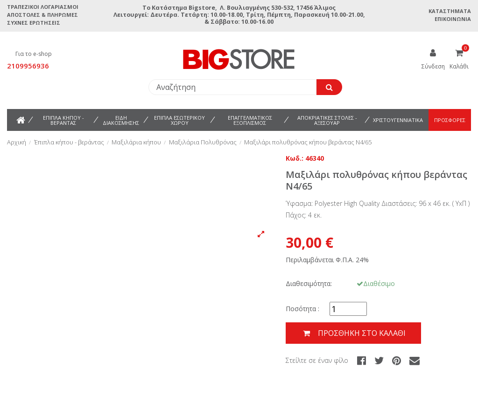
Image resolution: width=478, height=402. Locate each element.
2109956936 (28, 65)
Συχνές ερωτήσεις (33, 22)
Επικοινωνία (453, 18)
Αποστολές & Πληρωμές (42, 14)
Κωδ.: (294, 158)
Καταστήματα (450, 10)
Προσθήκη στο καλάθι (353, 333)
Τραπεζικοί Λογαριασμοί (42, 6)
